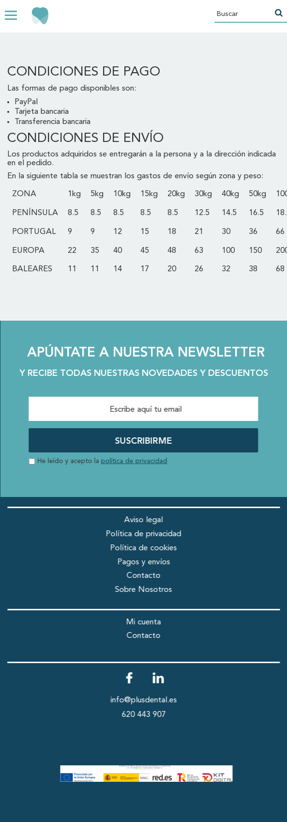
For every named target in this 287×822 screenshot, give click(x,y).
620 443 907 (143, 715)
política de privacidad (134, 461)
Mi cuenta (143, 622)
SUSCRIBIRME (143, 441)
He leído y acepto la (102, 461)
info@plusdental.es (143, 700)
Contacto (144, 576)
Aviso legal (143, 520)
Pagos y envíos (143, 562)
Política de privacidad (143, 534)
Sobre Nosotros (143, 590)
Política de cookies (143, 548)
